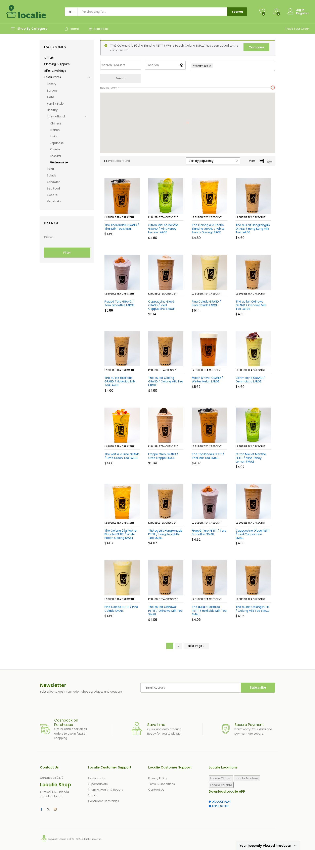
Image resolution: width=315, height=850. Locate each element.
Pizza (50, 169)
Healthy (52, 110)
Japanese (57, 143)
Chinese (55, 123)
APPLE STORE (219, 806)
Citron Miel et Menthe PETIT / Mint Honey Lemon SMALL (251, 457)
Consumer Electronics (103, 801)
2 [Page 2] (178, 646)
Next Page (196, 646)
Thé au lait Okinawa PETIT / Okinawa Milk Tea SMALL (165, 610)
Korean (55, 149)
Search (237, 12)
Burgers (52, 91)
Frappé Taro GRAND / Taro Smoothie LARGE (119, 303)
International (56, 116)
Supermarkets (98, 784)
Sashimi (55, 156)
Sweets (52, 195)
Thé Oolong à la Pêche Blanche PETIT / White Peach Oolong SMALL (120, 534)
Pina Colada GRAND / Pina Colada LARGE (206, 303)
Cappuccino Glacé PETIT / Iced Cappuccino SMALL (253, 534)
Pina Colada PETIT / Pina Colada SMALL (121, 608)
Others (49, 58)
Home (72, 29)
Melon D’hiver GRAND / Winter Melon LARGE (207, 379)
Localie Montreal (247, 778)
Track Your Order (297, 29)
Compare (256, 47)
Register (302, 13)
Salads (51, 175)
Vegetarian (54, 201)
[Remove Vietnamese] (210, 65)
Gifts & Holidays (55, 71)
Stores (92, 795)
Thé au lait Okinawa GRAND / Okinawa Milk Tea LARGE (251, 305)
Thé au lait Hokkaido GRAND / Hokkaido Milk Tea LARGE (119, 381)
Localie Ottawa (220, 778)
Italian (54, 136)
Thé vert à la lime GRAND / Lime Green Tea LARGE (121, 456)
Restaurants (52, 77)
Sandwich (53, 182)
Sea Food (53, 189)
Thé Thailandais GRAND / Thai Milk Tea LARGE (121, 226)
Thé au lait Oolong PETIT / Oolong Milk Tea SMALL (253, 608)
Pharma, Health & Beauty (105, 790)
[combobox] (243, 65)
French (55, 130)
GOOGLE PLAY (220, 802)
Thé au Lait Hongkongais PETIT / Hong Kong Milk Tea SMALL (165, 534)
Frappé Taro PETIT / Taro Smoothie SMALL (209, 532)
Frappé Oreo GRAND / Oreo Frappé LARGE (163, 456)
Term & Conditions (161, 784)
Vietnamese (59, 162)
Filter (67, 253)
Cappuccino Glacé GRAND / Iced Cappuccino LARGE (161, 305)
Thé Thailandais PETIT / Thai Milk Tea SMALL (208, 456)
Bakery (51, 84)
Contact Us (156, 790)
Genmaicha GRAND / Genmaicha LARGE (250, 379)
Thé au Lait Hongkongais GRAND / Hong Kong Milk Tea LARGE (253, 228)
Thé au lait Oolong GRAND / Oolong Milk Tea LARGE (165, 381)
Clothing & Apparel (57, 64)
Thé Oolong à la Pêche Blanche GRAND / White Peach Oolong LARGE (208, 228)
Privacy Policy (157, 778)
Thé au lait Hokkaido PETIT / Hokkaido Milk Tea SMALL (209, 610)
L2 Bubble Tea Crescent (119, 217)
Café (50, 97)
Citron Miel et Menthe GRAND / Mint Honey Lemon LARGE (163, 228)
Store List (98, 29)
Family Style (55, 104)
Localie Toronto (221, 785)
